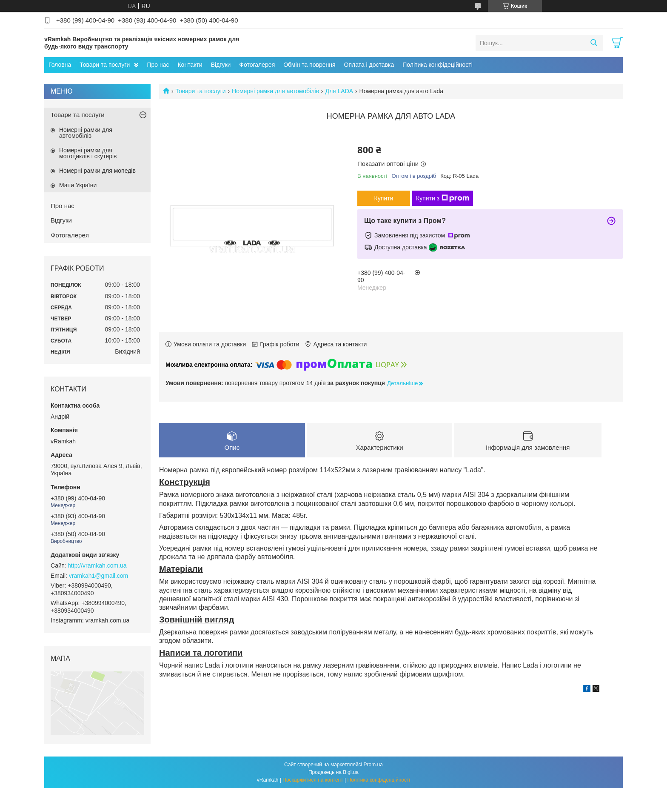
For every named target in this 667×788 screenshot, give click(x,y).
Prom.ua (373, 765)
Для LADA (339, 91)
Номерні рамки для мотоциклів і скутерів (88, 153)
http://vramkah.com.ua (97, 565)
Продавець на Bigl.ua (333, 772)
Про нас (158, 64)
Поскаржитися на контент (312, 780)
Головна (59, 64)
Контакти (189, 64)
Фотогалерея (257, 64)
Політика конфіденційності (379, 780)
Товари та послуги (105, 64)
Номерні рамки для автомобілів (275, 91)
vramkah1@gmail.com (98, 575)
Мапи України (78, 185)
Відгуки (221, 64)
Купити (383, 198)
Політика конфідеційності (437, 64)
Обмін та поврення (309, 64)
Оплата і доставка (369, 64)
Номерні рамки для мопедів (97, 170)
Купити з (442, 198)
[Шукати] (593, 43)
